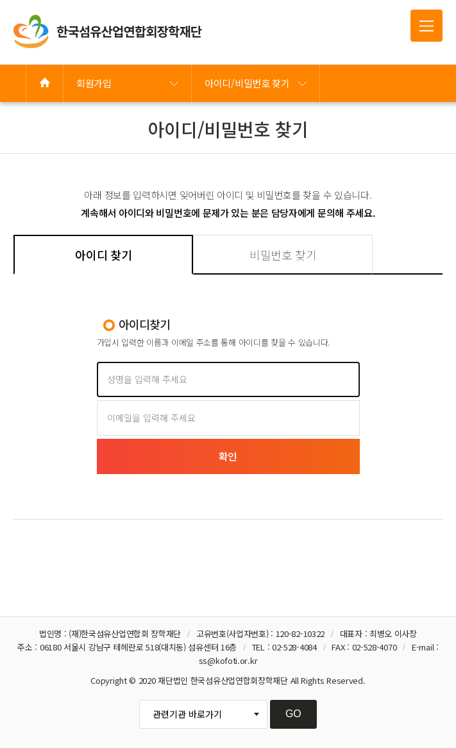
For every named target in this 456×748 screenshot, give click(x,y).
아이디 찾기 (103, 254)
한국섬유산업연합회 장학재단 (107, 31)
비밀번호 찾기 (283, 254)
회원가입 (94, 83)
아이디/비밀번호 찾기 (247, 83)
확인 (228, 456)
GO (293, 713)
